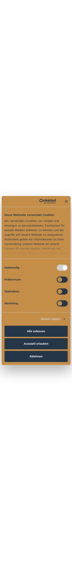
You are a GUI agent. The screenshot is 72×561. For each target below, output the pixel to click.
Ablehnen (35, 356)
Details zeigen (50, 318)
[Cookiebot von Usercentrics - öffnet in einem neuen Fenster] (41, 201)
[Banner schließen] (66, 201)
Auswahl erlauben (36, 343)
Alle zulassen (36, 331)
